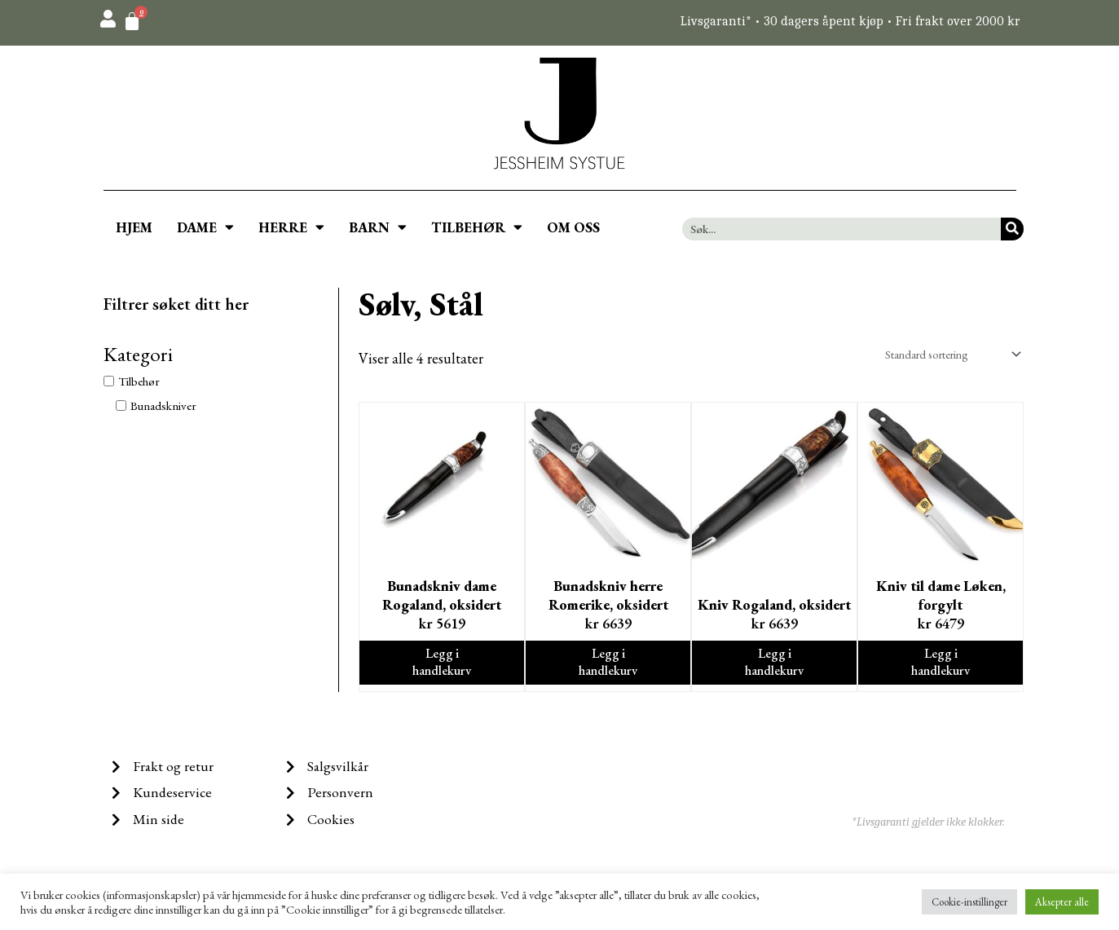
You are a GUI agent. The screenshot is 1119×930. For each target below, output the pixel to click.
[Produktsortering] (945, 354)
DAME (205, 227)
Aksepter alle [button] (1062, 902)
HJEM (134, 227)
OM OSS (573, 227)
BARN (378, 227)
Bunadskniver (163, 405)
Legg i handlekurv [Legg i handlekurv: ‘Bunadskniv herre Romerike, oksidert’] (608, 663)
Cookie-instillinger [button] (969, 902)
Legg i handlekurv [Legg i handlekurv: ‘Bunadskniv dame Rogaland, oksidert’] (442, 663)
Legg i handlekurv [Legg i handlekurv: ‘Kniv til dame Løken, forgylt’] (941, 663)
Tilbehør (139, 381)
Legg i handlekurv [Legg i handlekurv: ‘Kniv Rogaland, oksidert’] (774, 663)
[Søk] (1012, 229)
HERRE (291, 227)
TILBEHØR (476, 227)
